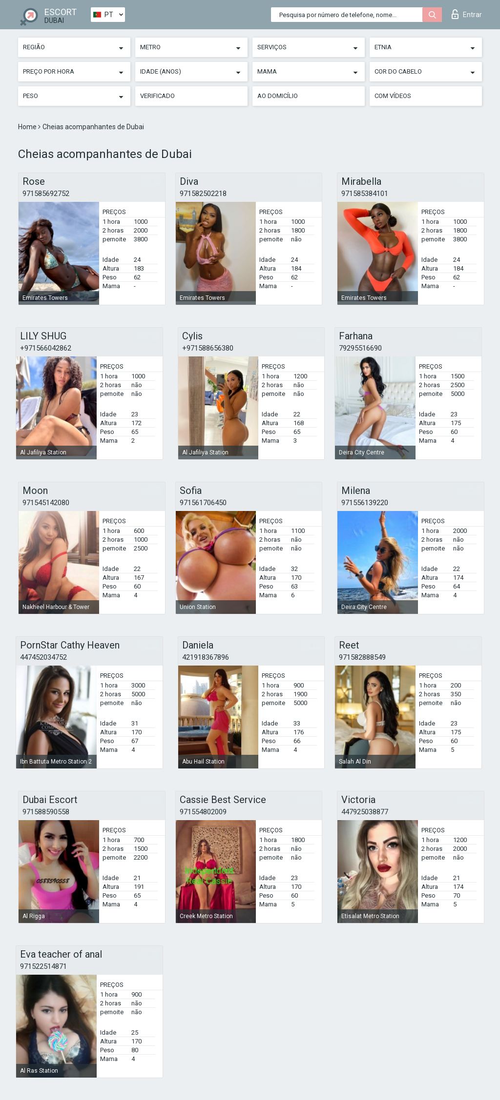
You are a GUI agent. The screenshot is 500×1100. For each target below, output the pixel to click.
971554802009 (203, 811)
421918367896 (205, 657)
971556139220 (364, 502)
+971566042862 (45, 348)
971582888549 (362, 657)
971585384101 (364, 193)
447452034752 (43, 657)
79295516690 (360, 348)
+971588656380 (207, 348)
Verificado (157, 95)
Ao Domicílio (277, 95)
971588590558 (45, 811)
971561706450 (203, 502)
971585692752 (45, 193)
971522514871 (43, 966)
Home (28, 127)
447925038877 (364, 811)
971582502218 (203, 193)
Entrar (467, 14)
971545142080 (45, 502)
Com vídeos (393, 95)
